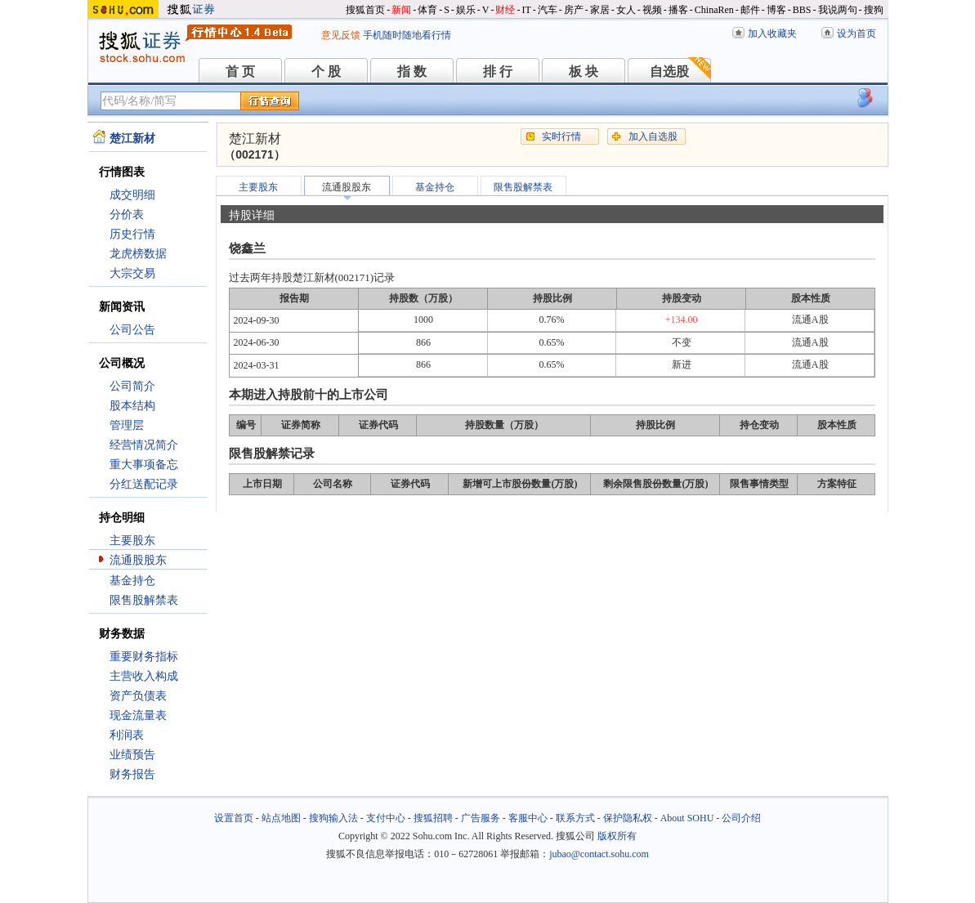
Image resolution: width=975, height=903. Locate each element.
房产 (574, 10)
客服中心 (528, 818)
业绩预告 (132, 755)
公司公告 (132, 330)
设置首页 (233, 818)
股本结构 (132, 406)
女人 (626, 10)
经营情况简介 (144, 445)
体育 (427, 10)
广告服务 (480, 818)
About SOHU (687, 818)
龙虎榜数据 (138, 254)
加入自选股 (653, 136)
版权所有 (617, 836)
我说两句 (837, 10)
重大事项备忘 (144, 464)
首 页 (240, 71)
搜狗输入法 (333, 818)
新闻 (401, 10)
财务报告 (132, 774)
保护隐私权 (627, 818)
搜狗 (873, 10)
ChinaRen (714, 10)
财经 (505, 10)
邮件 (750, 10)
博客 (776, 10)
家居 (600, 10)
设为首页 (856, 33)
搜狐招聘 (433, 818)
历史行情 (132, 234)
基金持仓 (132, 580)
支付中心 (385, 818)
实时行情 (561, 136)
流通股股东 (138, 560)
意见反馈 (340, 35)
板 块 (583, 71)
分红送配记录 (144, 484)
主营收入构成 (144, 676)
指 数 (412, 71)
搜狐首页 (365, 10)
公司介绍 (741, 818)
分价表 (127, 214)
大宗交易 (132, 273)
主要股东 (132, 540)
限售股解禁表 (144, 600)
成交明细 (132, 195)
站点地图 (281, 818)
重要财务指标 (144, 656)
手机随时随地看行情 (407, 35)
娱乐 (466, 10)
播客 (678, 10)
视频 (652, 10)
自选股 (669, 71)
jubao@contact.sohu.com (599, 854)
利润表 (127, 735)
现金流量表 (138, 715)
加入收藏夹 (772, 33)
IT (525, 10)
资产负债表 (138, 696)
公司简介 (132, 386)
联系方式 (575, 818)
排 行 (497, 71)
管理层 (127, 425)
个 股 (326, 71)
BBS (802, 10)
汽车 (547, 10)
